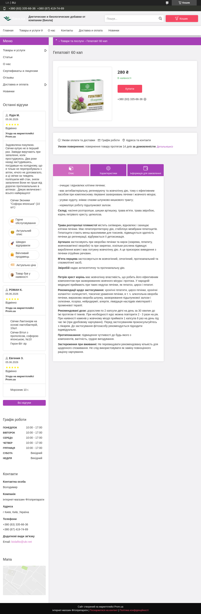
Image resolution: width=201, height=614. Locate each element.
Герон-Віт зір (18, 343)
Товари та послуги (72, 41)
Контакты (67, 30)
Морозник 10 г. (19, 389)
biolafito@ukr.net (21, 541)
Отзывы (8, 77)
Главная (8, 30)
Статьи (8, 57)
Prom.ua (118, 606)
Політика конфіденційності (134, 610)
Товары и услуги (29, 30)
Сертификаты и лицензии (20, 70)
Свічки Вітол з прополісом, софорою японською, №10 (24, 336)
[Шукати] (160, 18)
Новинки (114, 30)
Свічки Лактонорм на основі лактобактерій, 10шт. (24, 325)
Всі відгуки (24, 402)
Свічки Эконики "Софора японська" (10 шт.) (25, 204)
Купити (129, 88)
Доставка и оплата (91, 30)
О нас (51, 30)
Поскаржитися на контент (104, 610)
